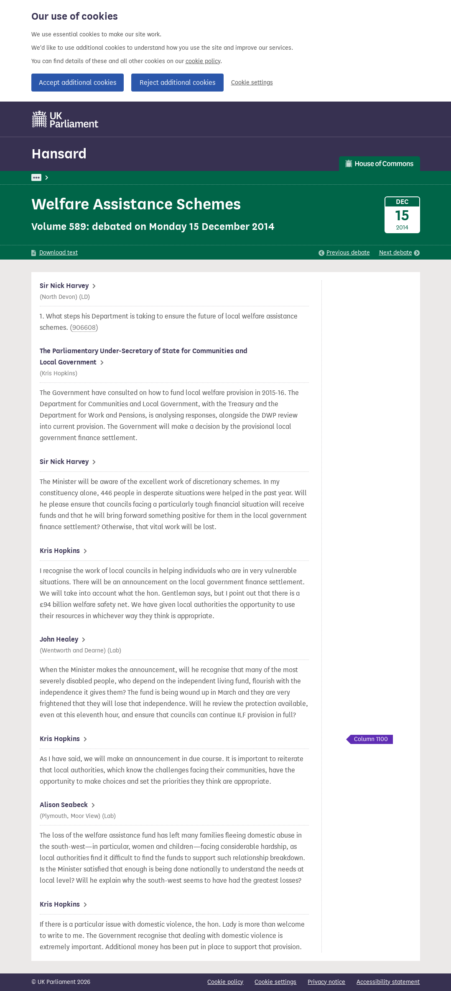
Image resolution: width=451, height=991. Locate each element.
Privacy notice (326, 982)
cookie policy (203, 61)
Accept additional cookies (77, 83)
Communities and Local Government (183, 177)
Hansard (59, 153)
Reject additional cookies (177, 83)
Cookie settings (252, 82)
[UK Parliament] (65, 119)
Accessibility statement (388, 982)
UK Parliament (50, 177)
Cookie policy (225, 982)
